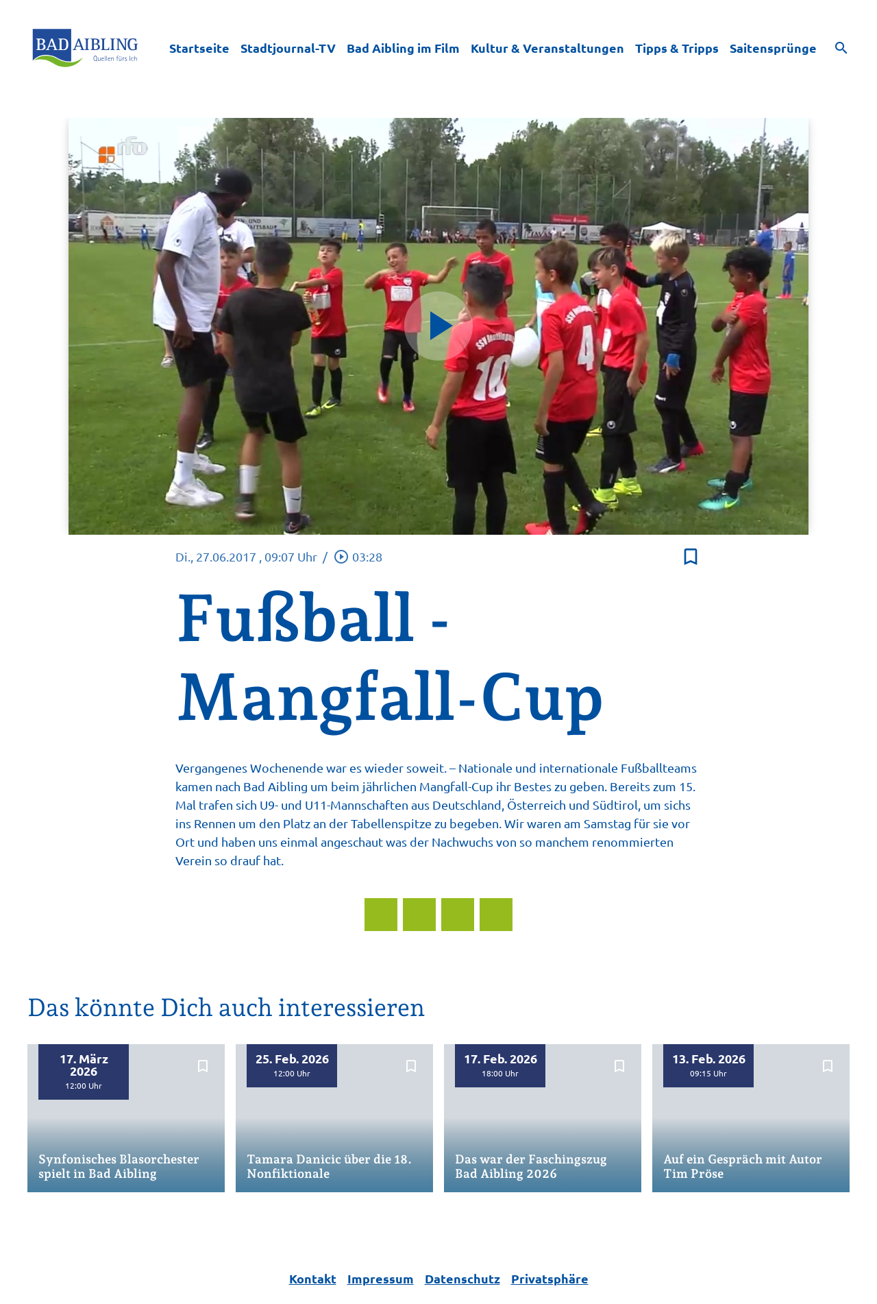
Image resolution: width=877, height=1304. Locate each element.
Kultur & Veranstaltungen (547, 48)
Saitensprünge (773, 48)
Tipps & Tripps (677, 48)
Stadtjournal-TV (288, 48)
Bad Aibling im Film (403, 48)
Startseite (199, 48)
